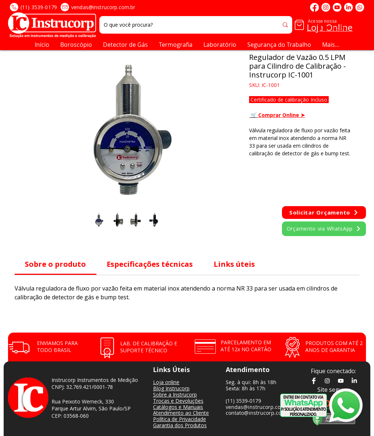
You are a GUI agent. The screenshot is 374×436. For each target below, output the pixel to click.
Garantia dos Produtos (180, 425)
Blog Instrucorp (171, 388)
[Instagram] (325, 7)
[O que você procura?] (183, 25)
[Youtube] (337, 7)
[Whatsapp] (359, 7)
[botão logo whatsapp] (350, 405)
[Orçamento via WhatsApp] (324, 228)
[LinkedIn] (348, 7)
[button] (360, 24)
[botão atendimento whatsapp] (303, 405)
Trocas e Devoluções (178, 400)
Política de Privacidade (179, 419)
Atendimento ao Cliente (181, 412)
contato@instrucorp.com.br (259, 412)
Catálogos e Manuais (178, 406)
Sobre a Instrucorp (175, 394)
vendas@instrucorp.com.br (103, 7)
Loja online (166, 382)
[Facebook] (314, 7)
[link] (55, 264)
